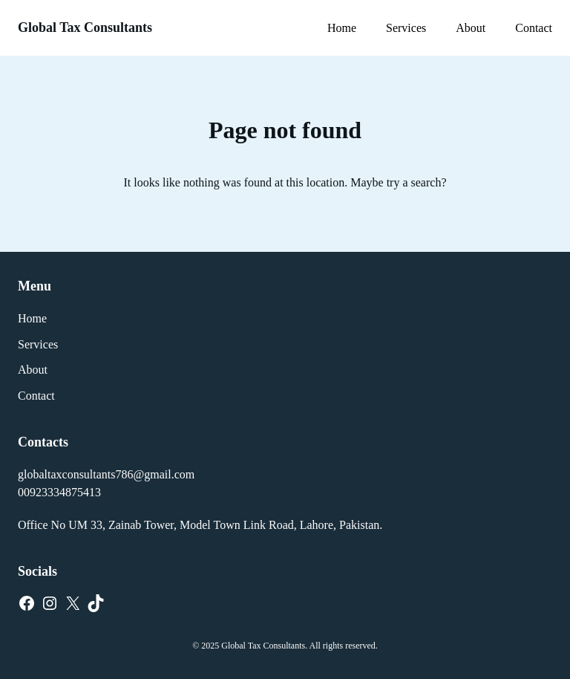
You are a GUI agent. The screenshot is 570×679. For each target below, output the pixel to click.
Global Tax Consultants (85, 27)
